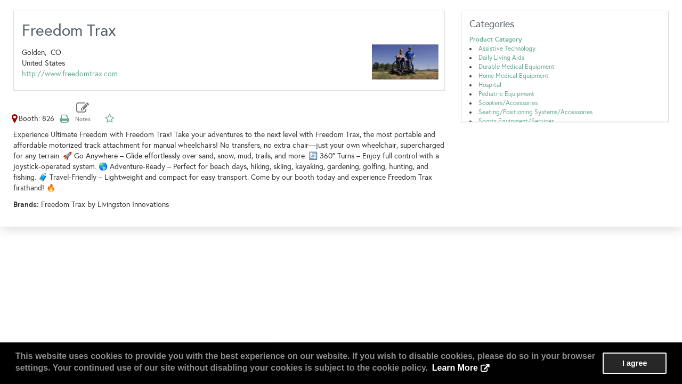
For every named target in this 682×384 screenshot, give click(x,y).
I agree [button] (634, 363)
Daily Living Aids (501, 57)
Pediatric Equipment (506, 94)
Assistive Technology (506, 48)
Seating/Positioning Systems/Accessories (535, 112)
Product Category (495, 39)
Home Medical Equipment (513, 75)
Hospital (489, 85)
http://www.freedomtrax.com (70, 73)
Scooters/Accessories (508, 103)
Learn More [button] (455, 367)
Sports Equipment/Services (516, 121)
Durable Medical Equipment (516, 66)
